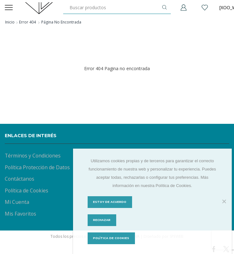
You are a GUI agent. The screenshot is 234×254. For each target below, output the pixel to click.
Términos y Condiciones (33, 155)
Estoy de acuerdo (110, 202)
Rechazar (101, 220)
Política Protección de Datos (37, 167)
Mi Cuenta (17, 201)
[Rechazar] (224, 201)
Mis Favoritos (20, 213)
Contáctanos (19, 178)
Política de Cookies (26, 190)
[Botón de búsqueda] (164, 7)
